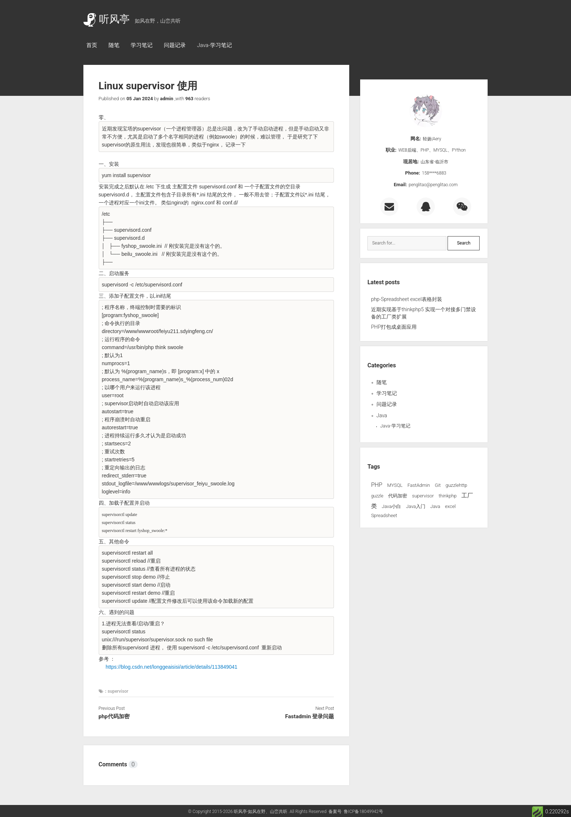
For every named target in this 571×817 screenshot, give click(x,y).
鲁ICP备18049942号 (363, 811)
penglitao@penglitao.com (433, 184)
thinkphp (448, 496)
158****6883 (434, 173)
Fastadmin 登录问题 (309, 716)
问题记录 (175, 45)
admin (166, 98)
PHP (376, 484)
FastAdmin (418, 485)
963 (189, 98)
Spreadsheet (384, 515)
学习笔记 (142, 45)
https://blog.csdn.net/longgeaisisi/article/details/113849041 (171, 667)
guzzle (377, 496)
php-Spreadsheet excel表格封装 (406, 299)
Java (382, 415)
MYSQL (394, 485)
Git (438, 485)
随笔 (114, 45)
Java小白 (391, 506)
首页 (91, 45)
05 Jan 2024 (139, 98)
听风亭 (106, 19)
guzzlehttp (456, 485)
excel (450, 506)
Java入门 (415, 506)
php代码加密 (114, 716)
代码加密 (397, 496)
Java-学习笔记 (214, 45)
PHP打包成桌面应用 (394, 327)
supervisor (423, 496)
